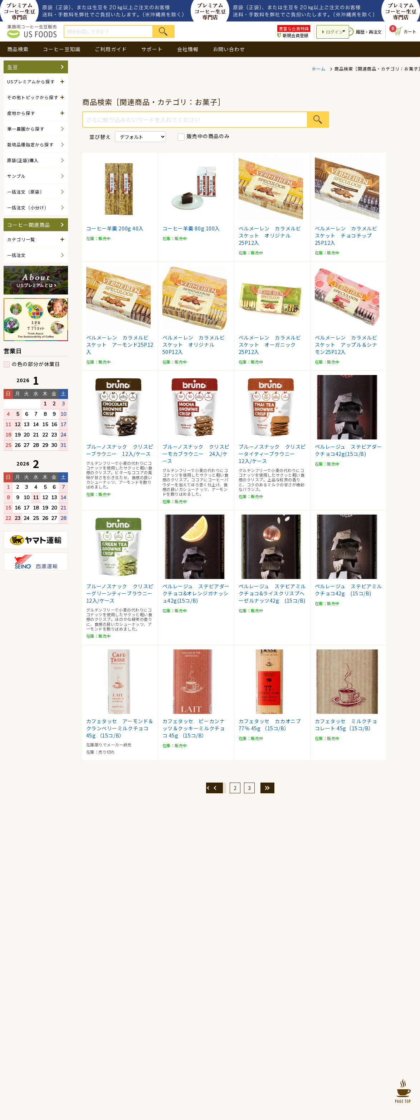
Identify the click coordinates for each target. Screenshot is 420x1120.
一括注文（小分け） (28, 207)
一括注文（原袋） (25, 192)
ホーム (319, 68)
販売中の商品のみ (208, 136)
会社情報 (188, 49)
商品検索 (18, 49)
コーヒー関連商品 (28, 224)
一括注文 (16, 255)
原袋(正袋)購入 (23, 160)
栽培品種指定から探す (30, 144)
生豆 (12, 66)
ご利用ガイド (111, 49)
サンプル (16, 176)
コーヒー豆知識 (61, 49)
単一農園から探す (25, 129)
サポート (152, 49)
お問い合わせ (229, 49)
